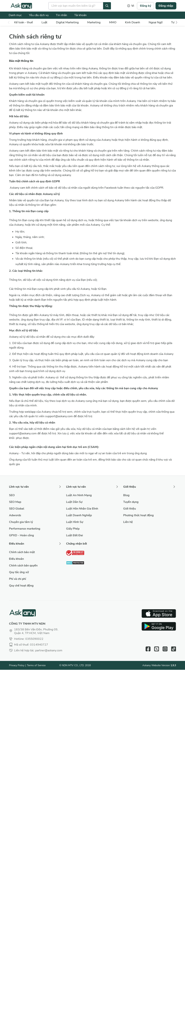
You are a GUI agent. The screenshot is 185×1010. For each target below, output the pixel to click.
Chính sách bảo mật (22, 552)
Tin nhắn (61, 15)
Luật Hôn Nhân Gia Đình (82, 509)
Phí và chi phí (17, 579)
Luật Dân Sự (74, 502)
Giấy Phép (72, 529)
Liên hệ (128, 522)
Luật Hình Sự (74, 522)
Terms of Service (36, 665)
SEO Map (15, 502)
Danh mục (15, 15)
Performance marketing (24, 529)
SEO (12, 495)
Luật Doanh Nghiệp (79, 515)
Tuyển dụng (131, 502)
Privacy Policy (16, 665)
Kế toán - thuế (23, 22)
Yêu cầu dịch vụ (39, 15)
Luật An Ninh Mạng (79, 495)
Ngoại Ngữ (155, 22)
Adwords (15, 515)
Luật (44, 22)
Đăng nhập (166, 6)
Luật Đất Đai (74, 535)
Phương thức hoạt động (138, 515)
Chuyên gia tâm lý (21, 522)
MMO (112, 22)
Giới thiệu (129, 509)
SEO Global (16, 509)
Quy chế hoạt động (21, 586)
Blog (126, 495)
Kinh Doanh (132, 22)
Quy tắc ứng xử (19, 572)
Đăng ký (145, 6)
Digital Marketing (67, 22)
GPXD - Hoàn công (21, 535)
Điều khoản (16, 559)
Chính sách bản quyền (23, 566)
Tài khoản (80, 15)
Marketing (93, 22)
